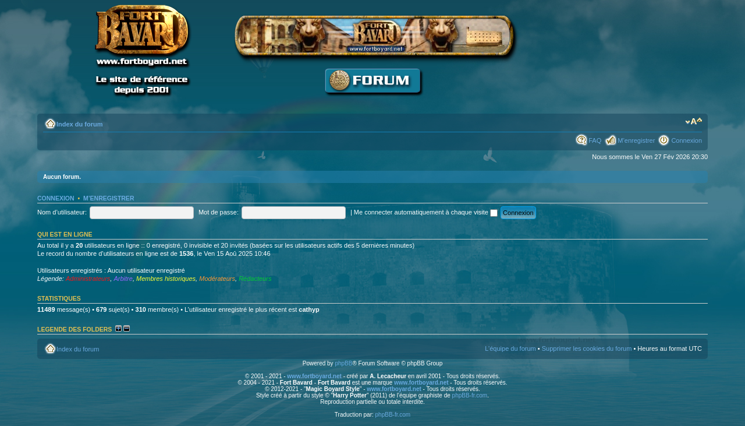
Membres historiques (166, 278)
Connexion (686, 140)
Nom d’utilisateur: (62, 212)
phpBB (343, 363)
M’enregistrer (636, 140)
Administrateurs (88, 278)
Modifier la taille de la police (693, 122)
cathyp (309, 309)
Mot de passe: (218, 212)
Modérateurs (217, 278)
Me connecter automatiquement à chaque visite (426, 212)
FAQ (594, 140)
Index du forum (79, 124)
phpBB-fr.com (470, 395)
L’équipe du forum (510, 348)
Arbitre (122, 278)
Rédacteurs (255, 278)
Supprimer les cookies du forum (587, 348)
